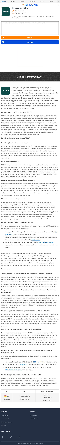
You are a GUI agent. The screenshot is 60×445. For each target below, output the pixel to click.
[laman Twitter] (10, 437)
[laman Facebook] (2, 437)
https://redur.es (19, 11)
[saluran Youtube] (18, 437)
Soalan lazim (33, 415)
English (23, 1)
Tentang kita (4, 415)
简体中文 (32, 1)
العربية (13, 1)
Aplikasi (3, 425)
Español (51, 1)
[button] (58, 5)
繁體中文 (42, 1)
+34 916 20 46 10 (20, 13)
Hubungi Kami (34, 419)
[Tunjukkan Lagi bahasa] (58, 1)
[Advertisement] (30, 56)
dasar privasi (5, 419)
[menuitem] (5, 1)
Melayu (3, 1)
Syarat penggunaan (6, 422)
